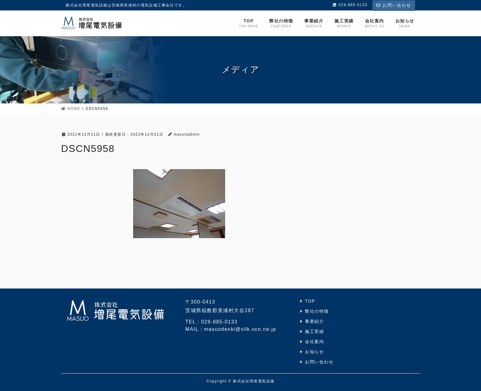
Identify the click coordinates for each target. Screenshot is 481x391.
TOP (310, 301)
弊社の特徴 (317, 311)
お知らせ (314, 351)
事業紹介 (314, 321)
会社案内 (314, 341)
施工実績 (314, 331)
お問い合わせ (393, 5)
